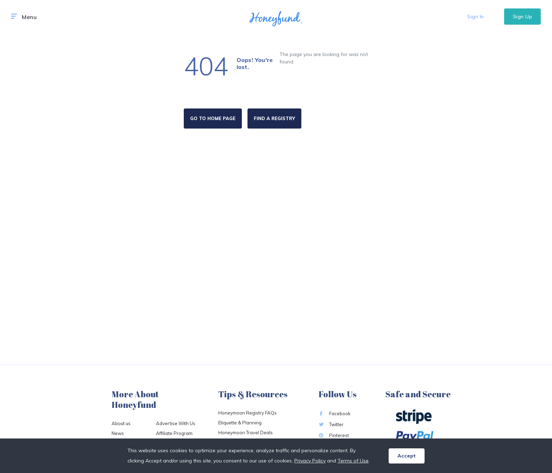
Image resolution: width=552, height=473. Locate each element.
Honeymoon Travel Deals (245, 432)
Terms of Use (353, 461)
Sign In (475, 16)
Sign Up (522, 16)
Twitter (331, 424)
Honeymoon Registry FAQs (247, 413)
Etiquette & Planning (240, 422)
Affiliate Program (174, 433)
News (118, 433)
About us (121, 423)
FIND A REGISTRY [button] (274, 118)
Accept (406, 456)
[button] (14, 16)
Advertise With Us (175, 423)
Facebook (335, 413)
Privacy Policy (310, 461)
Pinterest (334, 435)
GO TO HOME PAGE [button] (213, 118)
